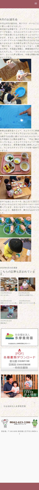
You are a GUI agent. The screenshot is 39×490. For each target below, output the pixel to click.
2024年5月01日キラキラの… (9, 293)
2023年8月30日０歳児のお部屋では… (26, 293)
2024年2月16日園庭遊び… (9, 321)
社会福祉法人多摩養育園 (15, 406)
